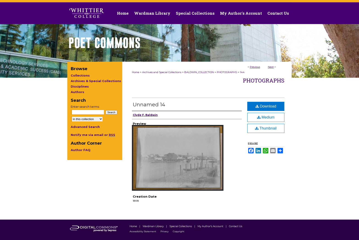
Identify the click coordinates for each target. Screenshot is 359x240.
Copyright (178, 231)
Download (266, 106)
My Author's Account (211, 226)
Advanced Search (85, 127)
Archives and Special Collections (161, 72)
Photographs (263, 80)
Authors (77, 92)
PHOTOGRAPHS (227, 72)
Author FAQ (80, 150)
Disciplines (80, 86)
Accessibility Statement (143, 231)
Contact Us (278, 13)
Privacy (164, 231)
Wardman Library (153, 226)
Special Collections (181, 226)
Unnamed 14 (149, 105)
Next (271, 67)
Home (135, 72)
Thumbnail (266, 128)
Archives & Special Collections (96, 81)
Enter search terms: (85, 106)
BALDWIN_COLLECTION (199, 72)
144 (242, 72)
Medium (266, 117)
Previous (255, 67)
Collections (80, 75)
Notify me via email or (93, 135)
